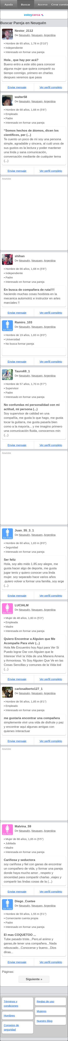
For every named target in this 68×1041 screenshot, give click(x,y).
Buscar (25, 4)
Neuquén (24, 35)
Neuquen (37, 35)
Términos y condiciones (11, 1003)
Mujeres (41, 1011)
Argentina (49, 35)
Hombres (9, 1015)
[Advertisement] (34, 215)
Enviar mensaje (17, 87)
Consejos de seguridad (11, 1027)
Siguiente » (34, 979)
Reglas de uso (45, 1001)
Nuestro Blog (45, 1020)
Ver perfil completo (51, 87)
